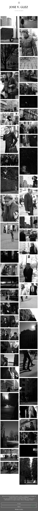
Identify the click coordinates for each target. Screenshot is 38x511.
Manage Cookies (19, 509)
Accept (19, 503)
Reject (19, 506)
